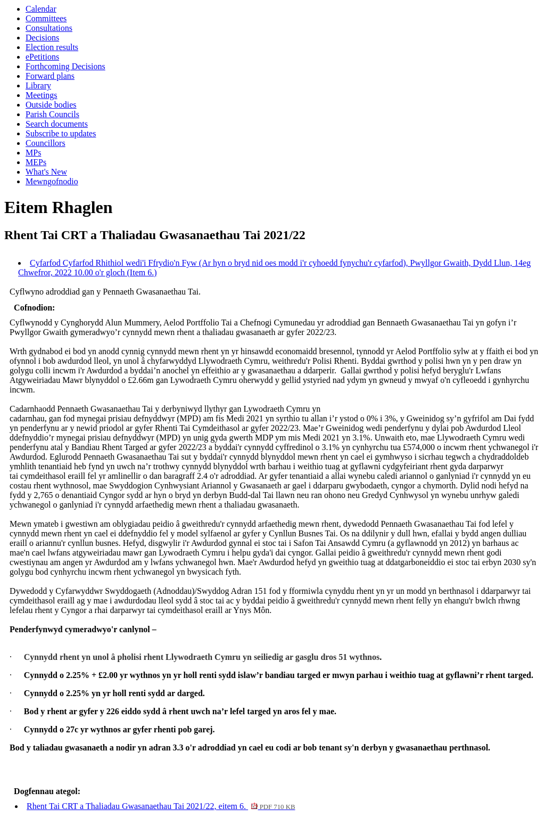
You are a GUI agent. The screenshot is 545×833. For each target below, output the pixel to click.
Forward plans (50, 75)
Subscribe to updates (61, 133)
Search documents (57, 123)
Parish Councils (52, 114)
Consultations (49, 27)
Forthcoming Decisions (65, 66)
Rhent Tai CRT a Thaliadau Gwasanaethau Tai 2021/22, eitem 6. (161, 806)
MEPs (36, 162)
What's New (46, 171)
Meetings (41, 95)
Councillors (45, 143)
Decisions (42, 37)
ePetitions (42, 56)
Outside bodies (51, 104)
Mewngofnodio (52, 181)
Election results (52, 47)
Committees (46, 18)
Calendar (41, 8)
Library (38, 85)
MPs (33, 152)
